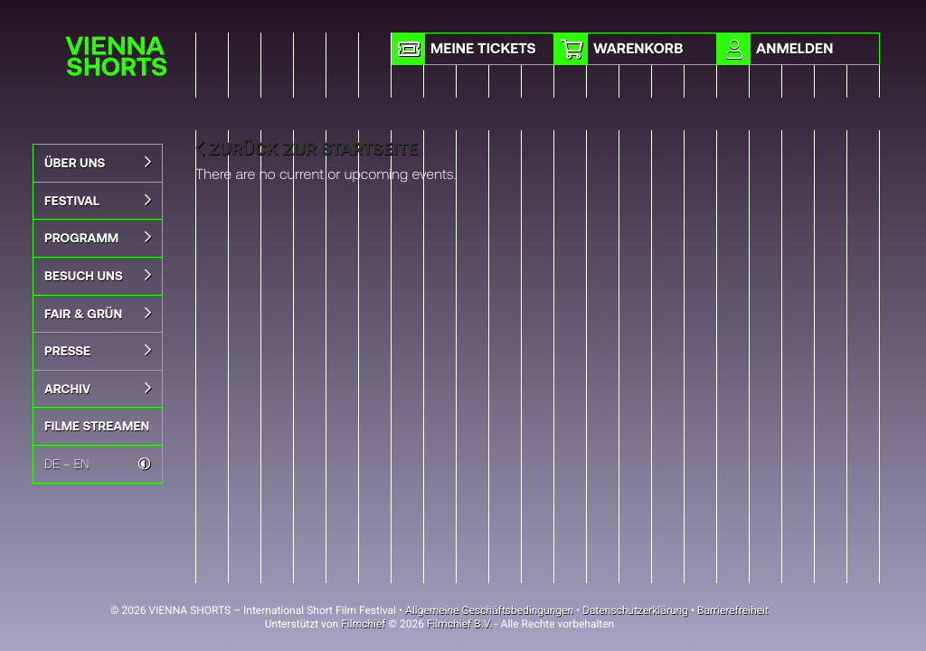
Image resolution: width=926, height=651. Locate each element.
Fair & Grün (97, 314)
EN (82, 463)
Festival (97, 201)
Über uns (97, 163)
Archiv (97, 389)
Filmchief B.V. (459, 624)
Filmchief (363, 624)
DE (52, 463)
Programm (97, 238)
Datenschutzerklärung (635, 610)
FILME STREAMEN (96, 425)
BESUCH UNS (97, 276)
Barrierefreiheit (733, 610)
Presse (97, 351)
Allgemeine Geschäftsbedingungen (489, 610)
